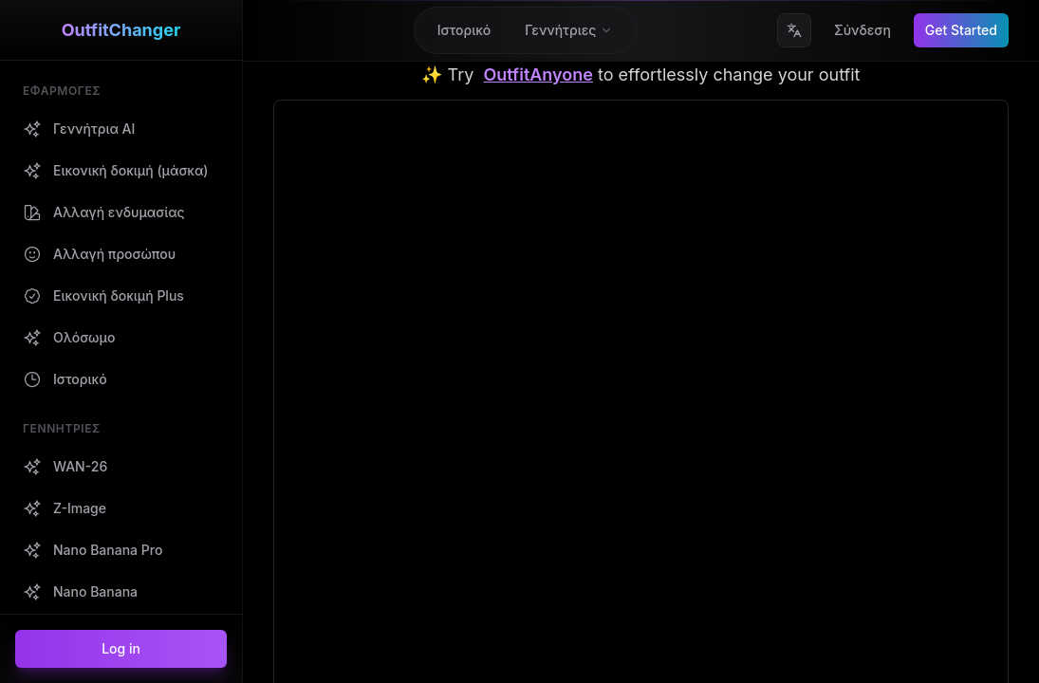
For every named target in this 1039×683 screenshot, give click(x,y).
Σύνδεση (862, 30)
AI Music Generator (525, 660)
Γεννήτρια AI (313, 465)
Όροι (863, 504)
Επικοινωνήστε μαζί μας (733, 465)
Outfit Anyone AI (516, 465)
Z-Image (299, 621)
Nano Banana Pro (327, 660)
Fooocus (492, 504)
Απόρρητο (878, 465)
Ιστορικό (299, 504)
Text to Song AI (513, 621)
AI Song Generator (523, 582)
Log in (121, 648)
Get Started (961, 30)
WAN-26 (299, 582)
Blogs (290, 543)
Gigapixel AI (502, 543)
